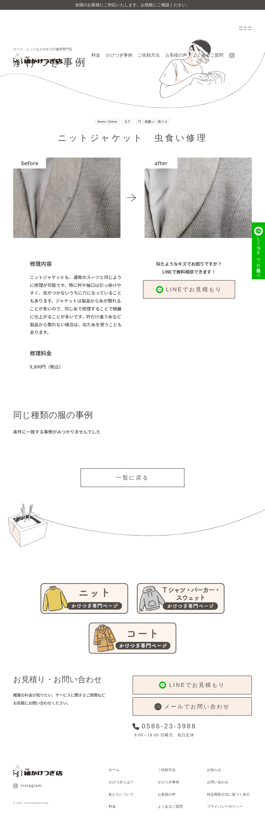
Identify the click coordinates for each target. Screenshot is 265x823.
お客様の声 (176, 55)
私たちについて (121, 794)
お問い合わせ (217, 782)
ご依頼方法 (149, 55)
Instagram (27, 785)
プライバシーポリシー (225, 806)
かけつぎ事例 (119, 55)
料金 (95, 55)
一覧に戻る (132, 478)
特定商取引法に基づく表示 (228, 794)
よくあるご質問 (208, 55)
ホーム (114, 770)
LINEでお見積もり (189, 289)
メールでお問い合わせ (192, 706)
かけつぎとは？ (121, 782)
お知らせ (214, 770)
